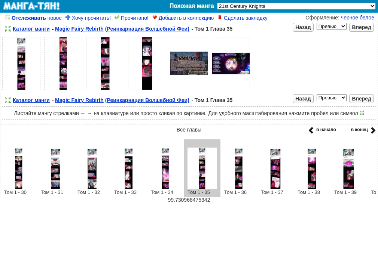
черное (349, 18)
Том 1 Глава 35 (214, 29)
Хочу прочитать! (88, 18)
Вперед (361, 27)
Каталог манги (31, 29)
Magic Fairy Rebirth (79, 29)
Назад (303, 27)
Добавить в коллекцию (183, 18)
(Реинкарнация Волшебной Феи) (147, 29)
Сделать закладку (242, 18)
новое (33, 18)
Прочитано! (132, 18)
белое (367, 18)
